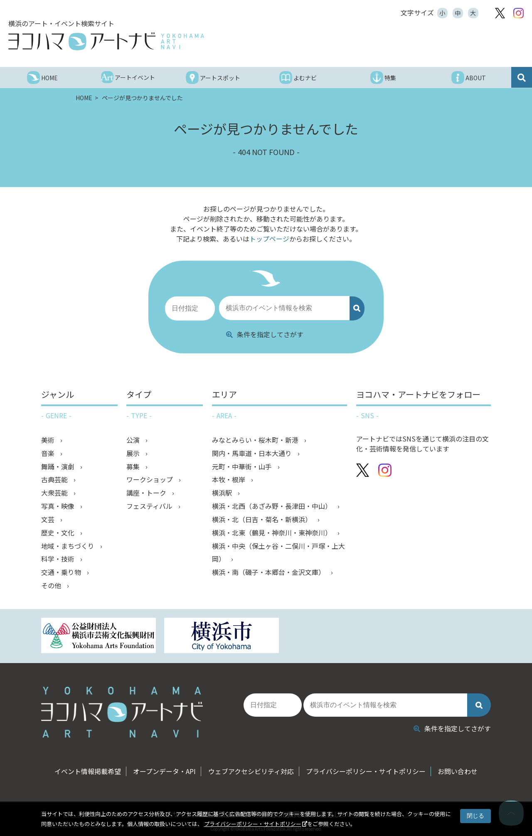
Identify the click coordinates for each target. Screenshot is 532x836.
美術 (48, 440)
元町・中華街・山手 (242, 466)
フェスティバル (150, 506)
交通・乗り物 (62, 573)
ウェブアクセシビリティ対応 (251, 769)
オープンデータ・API (164, 769)
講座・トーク (147, 493)
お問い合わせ (459, 769)
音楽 (48, 453)
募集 (133, 466)
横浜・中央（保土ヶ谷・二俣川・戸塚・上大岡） (278, 553)
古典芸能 (55, 480)
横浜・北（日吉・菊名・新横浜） (262, 520)
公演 (133, 440)
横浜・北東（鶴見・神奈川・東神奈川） (272, 533)
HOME (85, 98)
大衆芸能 (55, 493)
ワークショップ (150, 480)
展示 (133, 453)
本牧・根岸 (229, 480)
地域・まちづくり (68, 546)
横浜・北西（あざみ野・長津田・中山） (272, 506)
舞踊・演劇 (58, 466)
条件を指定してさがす (264, 334)
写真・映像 (58, 506)
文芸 (48, 520)
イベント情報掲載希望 (86, 769)
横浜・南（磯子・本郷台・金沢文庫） (269, 573)
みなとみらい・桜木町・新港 (256, 440)
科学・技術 (58, 560)
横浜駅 (223, 493)
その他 (52, 586)
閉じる (475, 815)
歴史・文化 (58, 533)
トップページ (269, 239)
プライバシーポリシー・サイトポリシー (252, 824)
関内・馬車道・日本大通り (252, 453)
